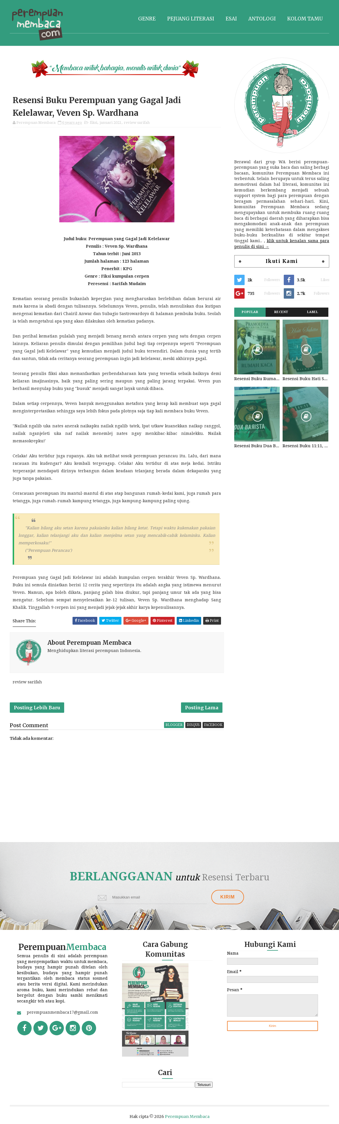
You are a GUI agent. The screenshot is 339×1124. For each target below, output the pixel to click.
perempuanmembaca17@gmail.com (62, 1012)
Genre (147, 19)
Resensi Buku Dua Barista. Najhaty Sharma (257, 445)
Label (312, 312)
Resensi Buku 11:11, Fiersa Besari (305, 445)
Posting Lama (201, 707)
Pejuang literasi (190, 19)
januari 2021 (110, 122)
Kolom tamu (305, 19)
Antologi (262, 19)
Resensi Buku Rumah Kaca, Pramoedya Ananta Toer (257, 378)
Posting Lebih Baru (37, 707)
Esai (231, 19)
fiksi (93, 122)
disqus (193, 725)
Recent (281, 312)
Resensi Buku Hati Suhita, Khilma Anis (305, 378)
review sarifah (137, 122)
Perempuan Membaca (187, 1116)
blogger (173, 725)
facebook (213, 725)
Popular (250, 312)
